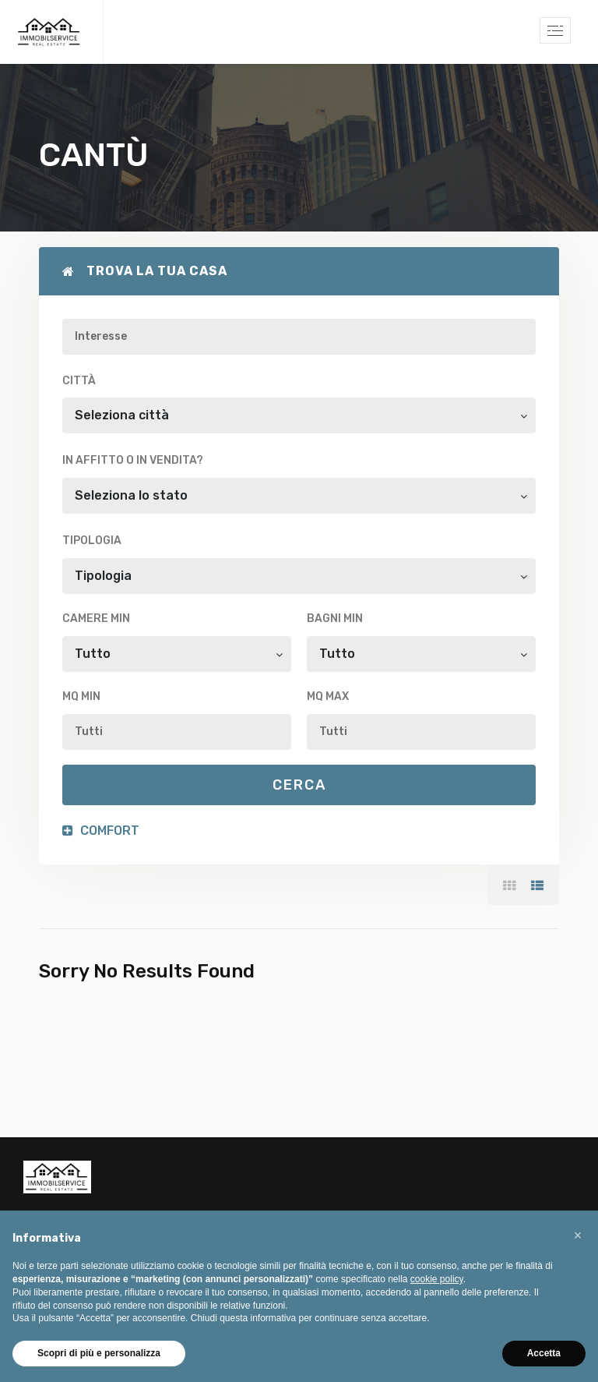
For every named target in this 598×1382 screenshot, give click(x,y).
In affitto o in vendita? (132, 460)
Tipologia (91, 540)
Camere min (96, 618)
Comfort (100, 830)
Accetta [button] (544, 1353)
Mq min (81, 696)
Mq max (328, 696)
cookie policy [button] (436, 1279)
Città (79, 380)
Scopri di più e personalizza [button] (98, 1353)
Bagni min (335, 618)
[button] (577, 1235)
